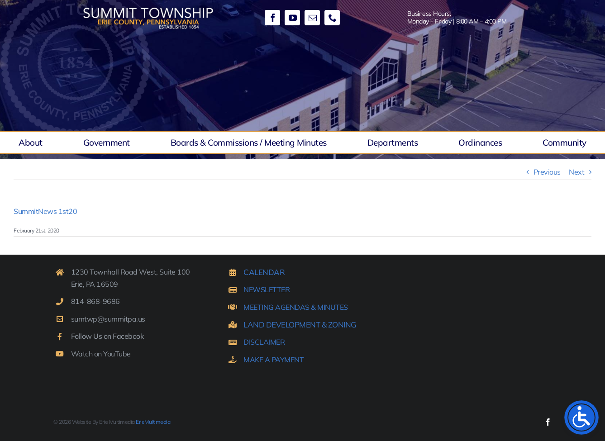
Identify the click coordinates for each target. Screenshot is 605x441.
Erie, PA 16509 (94, 284)
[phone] (332, 17)
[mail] (312, 17)
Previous (547, 171)
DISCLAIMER (264, 341)
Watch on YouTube (101, 353)
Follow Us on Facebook (107, 336)
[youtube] (292, 17)
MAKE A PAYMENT (273, 359)
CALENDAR (264, 272)
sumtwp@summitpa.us (108, 318)
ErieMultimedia (153, 421)
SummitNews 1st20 (45, 211)
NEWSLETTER (266, 289)
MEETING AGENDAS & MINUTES (295, 307)
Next (576, 171)
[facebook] (272, 17)
